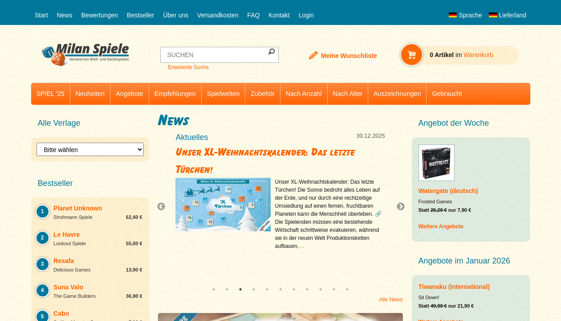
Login (306, 15)
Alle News (390, 299)
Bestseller (140, 15)
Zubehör (263, 93)
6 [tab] (280, 289)
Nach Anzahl (304, 93)
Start (41, 15)
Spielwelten (223, 93)
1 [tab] (213, 289)
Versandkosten (218, 15)
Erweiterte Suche (188, 67)
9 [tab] (320, 289)
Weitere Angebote (441, 226)
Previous (163, 206)
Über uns (175, 15)
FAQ (253, 15)
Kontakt (278, 15)
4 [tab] (253, 289)
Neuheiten (90, 93)
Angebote (129, 93)
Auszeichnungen (397, 93)
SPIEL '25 (51, 93)
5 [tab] (267, 289)
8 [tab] (307, 289)
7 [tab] (293, 289)
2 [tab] (227, 289)
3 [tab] (240, 289)
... (302, 246)
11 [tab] (347, 289)
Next (397, 206)
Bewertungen (99, 15)
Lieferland (507, 15)
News (64, 15)
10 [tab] (333, 289)
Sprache (465, 15)
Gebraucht (447, 93)
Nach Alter (347, 93)
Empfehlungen (175, 93)
